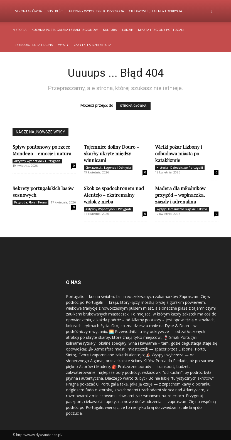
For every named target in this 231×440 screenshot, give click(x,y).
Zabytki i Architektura (92, 45)
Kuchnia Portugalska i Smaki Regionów (65, 30)
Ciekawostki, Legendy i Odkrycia (155, 11)
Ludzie (127, 30)
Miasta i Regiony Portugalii (161, 30)
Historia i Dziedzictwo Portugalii (180, 168)
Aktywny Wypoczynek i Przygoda (96, 11)
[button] (211, 11)
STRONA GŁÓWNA (133, 106)
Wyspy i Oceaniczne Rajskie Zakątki (182, 209)
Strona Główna (28, 11)
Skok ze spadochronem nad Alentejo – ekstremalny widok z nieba (114, 195)
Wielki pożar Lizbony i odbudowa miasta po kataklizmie (178, 153)
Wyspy (63, 45)
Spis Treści (55, 11)
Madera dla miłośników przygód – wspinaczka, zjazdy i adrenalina (180, 195)
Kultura (110, 30)
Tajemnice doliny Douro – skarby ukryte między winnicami (111, 153)
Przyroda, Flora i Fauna (33, 45)
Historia (19, 30)
